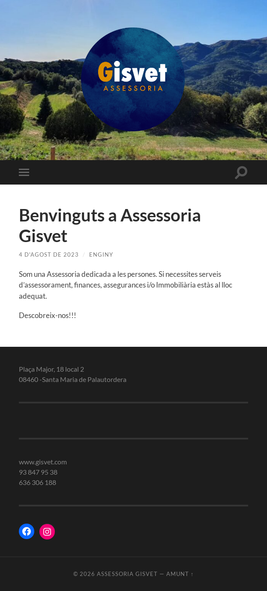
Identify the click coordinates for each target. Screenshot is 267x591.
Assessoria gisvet (127, 573)
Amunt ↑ (180, 573)
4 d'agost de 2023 (49, 254)
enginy (101, 254)
